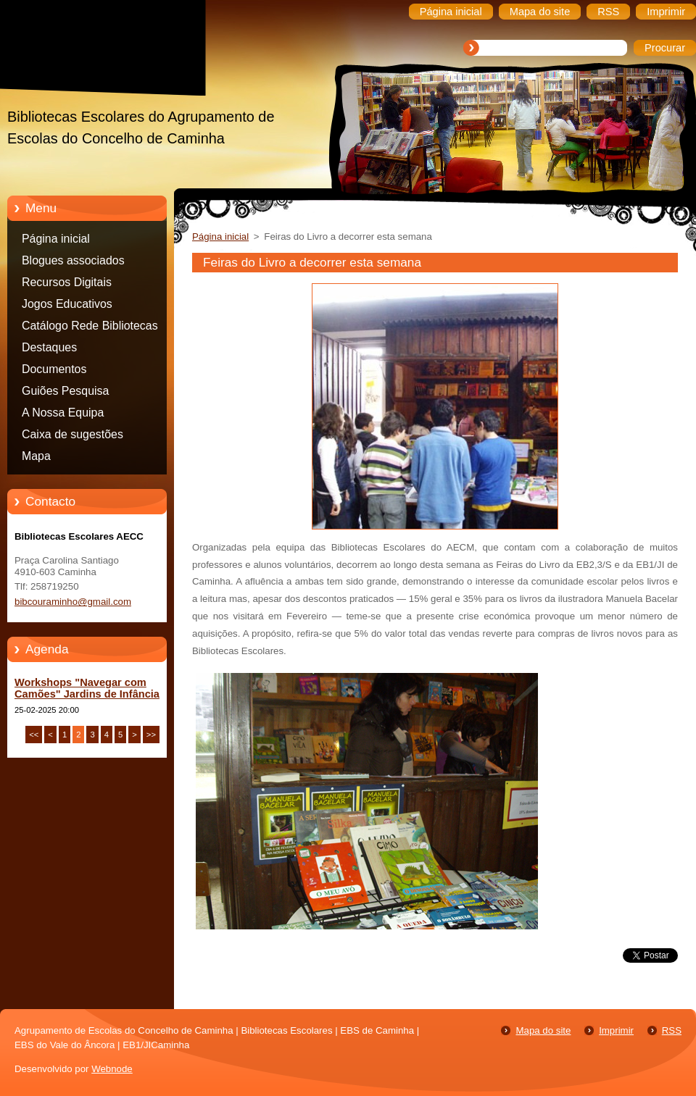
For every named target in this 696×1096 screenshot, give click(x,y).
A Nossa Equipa (63, 412)
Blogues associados (73, 260)
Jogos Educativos (67, 304)
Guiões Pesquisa (65, 391)
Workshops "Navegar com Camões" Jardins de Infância (87, 688)
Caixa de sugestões (72, 434)
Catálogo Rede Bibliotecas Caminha (90, 328)
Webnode (112, 1068)
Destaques (49, 347)
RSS (672, 1030)
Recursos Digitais (67, 282)
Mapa (36, 456)
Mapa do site (543, 1030)
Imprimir (616, 1030)
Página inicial (56, 239)
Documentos (54, 369)
